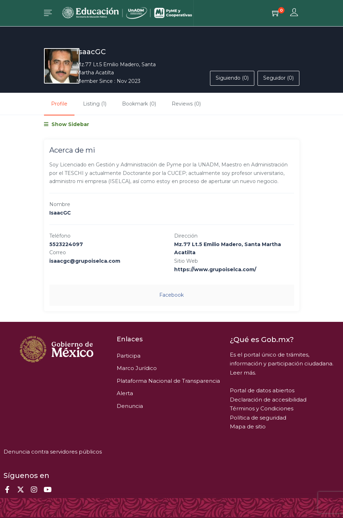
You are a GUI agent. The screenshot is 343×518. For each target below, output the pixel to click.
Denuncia (130, 406)
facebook (171, 294)
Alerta (125, 393)
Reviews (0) (186, 104)
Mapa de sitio (248, 426)
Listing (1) (94, 104)
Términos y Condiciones (261, 408)
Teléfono (60, 236)
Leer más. (243, 372)
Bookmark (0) (139, 104)
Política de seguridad (258, 417)
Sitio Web (186, 261)
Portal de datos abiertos (262, 390)
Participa (128, 355)
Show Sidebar (66, 124)
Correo (57, 252)
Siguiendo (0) (232, 78)
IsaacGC (91, 51)
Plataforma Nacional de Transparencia (168, 380)
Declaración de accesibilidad (268, 399)
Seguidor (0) (278, 78)
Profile (59, 104)
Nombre (59, 204)
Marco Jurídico (137, 368)
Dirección (186, 236)
